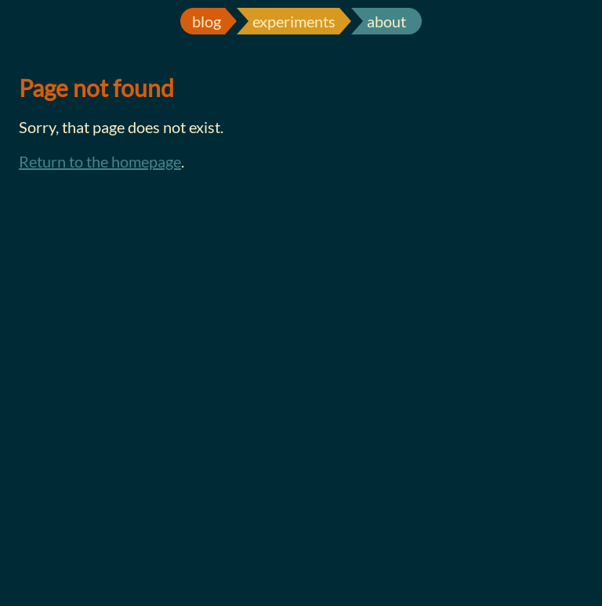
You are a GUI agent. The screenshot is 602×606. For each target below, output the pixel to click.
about (386, 21)
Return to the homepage (100, 161)
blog (206, 21)
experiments (293, 21)
